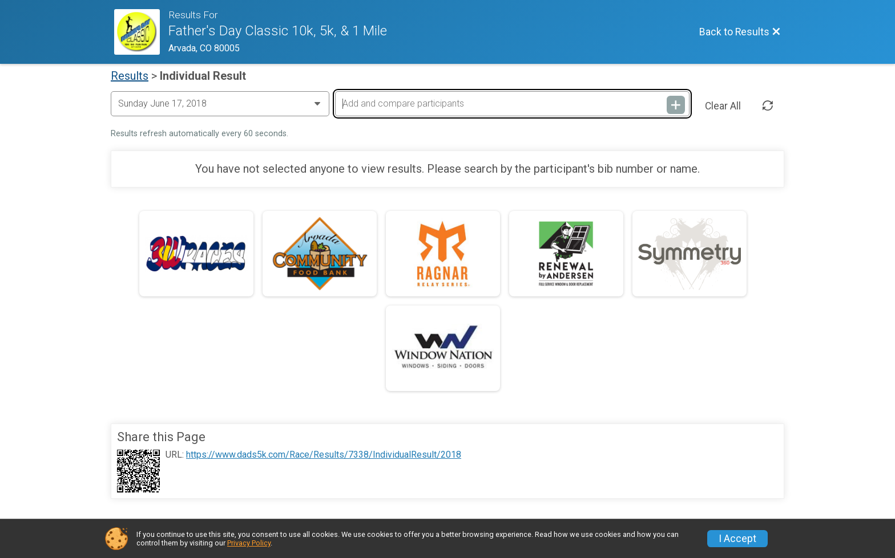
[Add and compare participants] (512, 103)
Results (129, 76)
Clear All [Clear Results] (723, 106)
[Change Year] (220, 103)
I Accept (737, 538)
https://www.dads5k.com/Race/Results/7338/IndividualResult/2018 (323, 455)
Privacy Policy (249, 543)
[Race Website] (141, 32)
